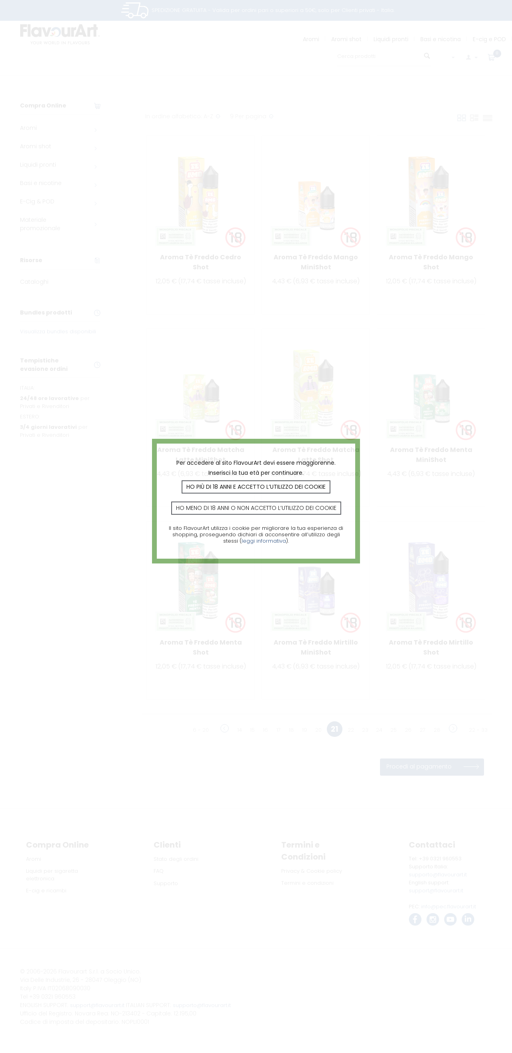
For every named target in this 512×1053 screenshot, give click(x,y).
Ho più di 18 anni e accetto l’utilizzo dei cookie (256, 487)
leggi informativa (264, 541)
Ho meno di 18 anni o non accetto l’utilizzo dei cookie (256, 508)
